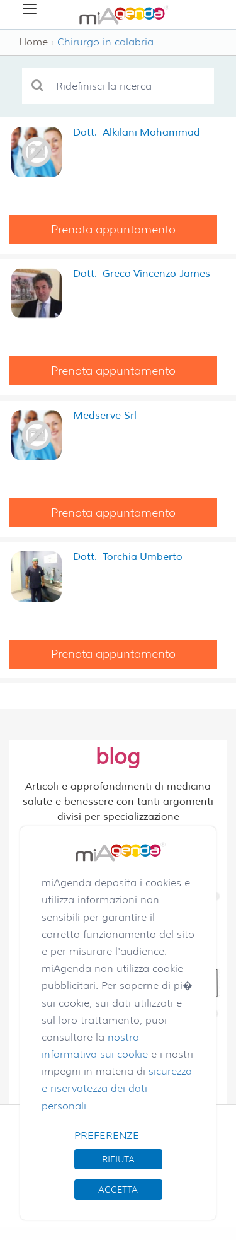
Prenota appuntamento (113, 230)
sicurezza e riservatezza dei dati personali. (117, 1088)
